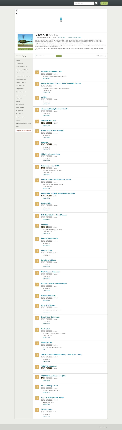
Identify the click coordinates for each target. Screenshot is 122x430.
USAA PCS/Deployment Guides (52, 397)
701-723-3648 (46, 278)
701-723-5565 (46, 210)
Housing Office (46, 250)
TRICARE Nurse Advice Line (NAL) (53, 376)
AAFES (43, 97)
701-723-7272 (46, 361)
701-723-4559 (46, 174)
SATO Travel (45, 329)
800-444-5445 (46, 371)
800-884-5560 (46, 78)
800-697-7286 (46, 337)
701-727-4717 (46, 104)
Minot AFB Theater (48, 305)
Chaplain (44, 142)
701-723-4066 (46, 416)
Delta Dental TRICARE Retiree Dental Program (58, 193)
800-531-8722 (46, 392)
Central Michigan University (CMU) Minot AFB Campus (61, 83)
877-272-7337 (46, 125)
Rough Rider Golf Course (50, 317)
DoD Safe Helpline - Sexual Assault (54, 215)
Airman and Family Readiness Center (54, 109)
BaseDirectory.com (26, 3)
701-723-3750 (46, 160)
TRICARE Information (49, 366)
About (100, 427)
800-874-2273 (46, 380)
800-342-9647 (46, 300)
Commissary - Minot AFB (50, 166)
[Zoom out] (16, 13)
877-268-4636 (46, 92)
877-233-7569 (46, 404)
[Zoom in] (16, 11)
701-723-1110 (61, 37)
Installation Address (48, 260)
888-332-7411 (46, 188)
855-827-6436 (46, 198)
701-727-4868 (46, 137)
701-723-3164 (46, 323)
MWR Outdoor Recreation (50, 272)
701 (44, 349)
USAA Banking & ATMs (49, 386)
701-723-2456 (46, 149)
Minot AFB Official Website (74, 37)
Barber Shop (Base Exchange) (52, 130)
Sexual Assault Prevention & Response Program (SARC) (61, 354)
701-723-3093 (46, 267)
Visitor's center (46, 409)
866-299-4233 (46, 245)
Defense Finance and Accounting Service (56, 179)
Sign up (104, 3)
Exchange (44, 225)
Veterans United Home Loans (51, 71)
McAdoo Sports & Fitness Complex (54, 284)
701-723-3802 (46, 312)
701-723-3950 (46, 115)
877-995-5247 (46, 219)
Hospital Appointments (49, 238)
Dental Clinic (45, 203)
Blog (106, 427)
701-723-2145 (46, 290)
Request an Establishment (24, 130)
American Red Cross (48, 121)
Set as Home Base (25, 49)
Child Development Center (50, 154)
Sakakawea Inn (46, 342)
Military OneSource (48, 295)
